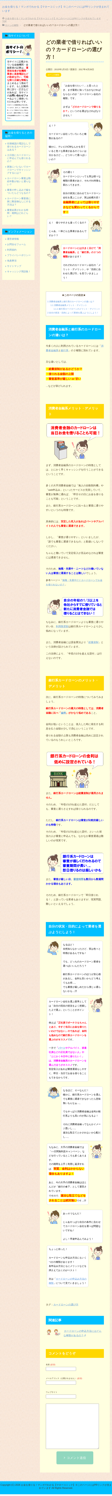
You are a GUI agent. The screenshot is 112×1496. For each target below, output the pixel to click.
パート (61, 1049)
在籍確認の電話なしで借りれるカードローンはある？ (19, 148)
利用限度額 (62, 628)
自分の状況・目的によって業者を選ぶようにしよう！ (73, 314)
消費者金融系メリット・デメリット (69, 307)
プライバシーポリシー (19, 257)
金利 (63, 714)
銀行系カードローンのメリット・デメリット (77, 310)
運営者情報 (13, 240)
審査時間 (78, 881)
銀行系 (64, 352)
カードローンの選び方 (65, 1306)
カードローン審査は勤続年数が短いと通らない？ (19, 183)
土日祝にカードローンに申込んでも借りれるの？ (19, 160)
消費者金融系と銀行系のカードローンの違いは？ (71, 303)
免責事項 (12, 262)
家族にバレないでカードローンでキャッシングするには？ (19, 171)
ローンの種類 (53, 76)
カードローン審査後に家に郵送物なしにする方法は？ (19, 203)
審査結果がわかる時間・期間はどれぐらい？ (17, 215)
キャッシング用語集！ (19, 273)
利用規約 (12, 251)
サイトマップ (14, 268)
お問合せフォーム (16, 246)
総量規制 (93, 644)
